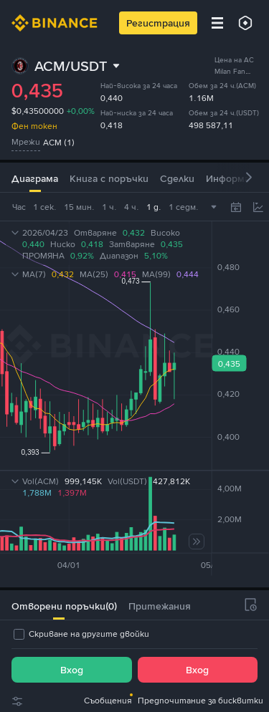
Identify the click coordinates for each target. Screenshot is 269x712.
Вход (71, 669)
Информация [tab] (236, 178)
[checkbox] (80, 634)
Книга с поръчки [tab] (109, 178)
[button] (249, 177)
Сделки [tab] (177, 178)
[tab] (58, 605)
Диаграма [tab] (34, 178)
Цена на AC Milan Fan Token (234, 71)
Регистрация (158, 22)
